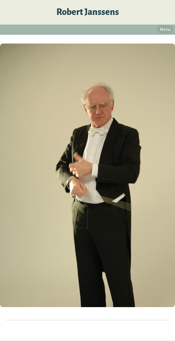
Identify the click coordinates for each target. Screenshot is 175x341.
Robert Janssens (87, 12)
